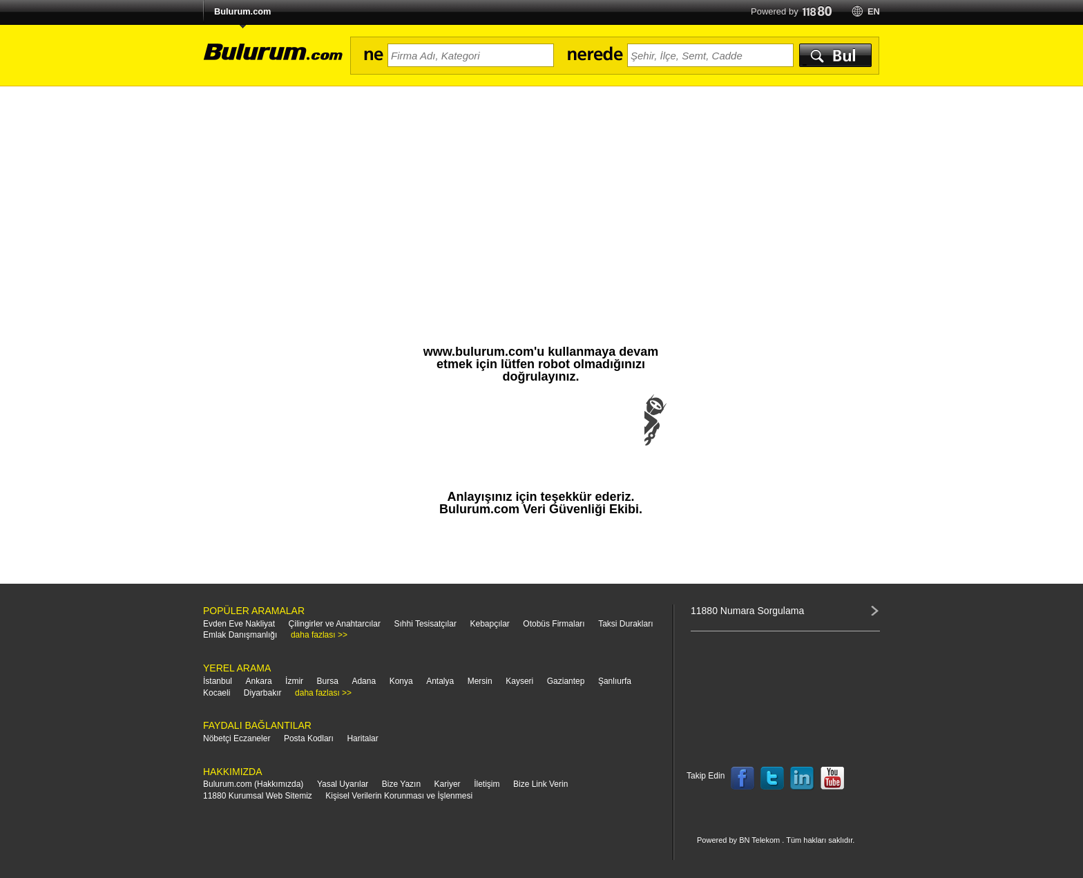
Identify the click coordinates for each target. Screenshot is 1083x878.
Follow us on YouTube (832, 778)
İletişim (486, 784)
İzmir (294, 681)
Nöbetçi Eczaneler (236, 738)
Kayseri (519, 681)
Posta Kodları (309, 738)
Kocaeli (216, 693)
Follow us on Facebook (742, 778)
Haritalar (362, 738)
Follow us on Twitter (772, 778)
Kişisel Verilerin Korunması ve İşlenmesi (398, 796)
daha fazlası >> (319, 635)
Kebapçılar (489, 624)
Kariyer (447, 784)
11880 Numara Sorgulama (747, 610)
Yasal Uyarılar (342, 784)
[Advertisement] (541, 190)
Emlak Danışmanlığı (240, 635)
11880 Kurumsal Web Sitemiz (257, 796)
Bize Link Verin (540, 784)
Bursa (327, 681)
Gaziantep (566, 681)
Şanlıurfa (614, 681)
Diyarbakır (263, 693)
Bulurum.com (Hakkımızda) (253, 784)
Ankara (259, 681)
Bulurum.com (242, 11)
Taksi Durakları (625, 624)
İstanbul (217, 681)
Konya (401, 681)
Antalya (440, 681)
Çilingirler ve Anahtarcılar (335, 624)
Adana (364, 681)
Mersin (480, 681)
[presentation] (541, 434)
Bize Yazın (401, 784)
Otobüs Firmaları (553, 624)
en (874, 11)
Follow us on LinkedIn (802, 778)
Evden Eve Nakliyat (239, 624)
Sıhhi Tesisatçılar (425, 624)
